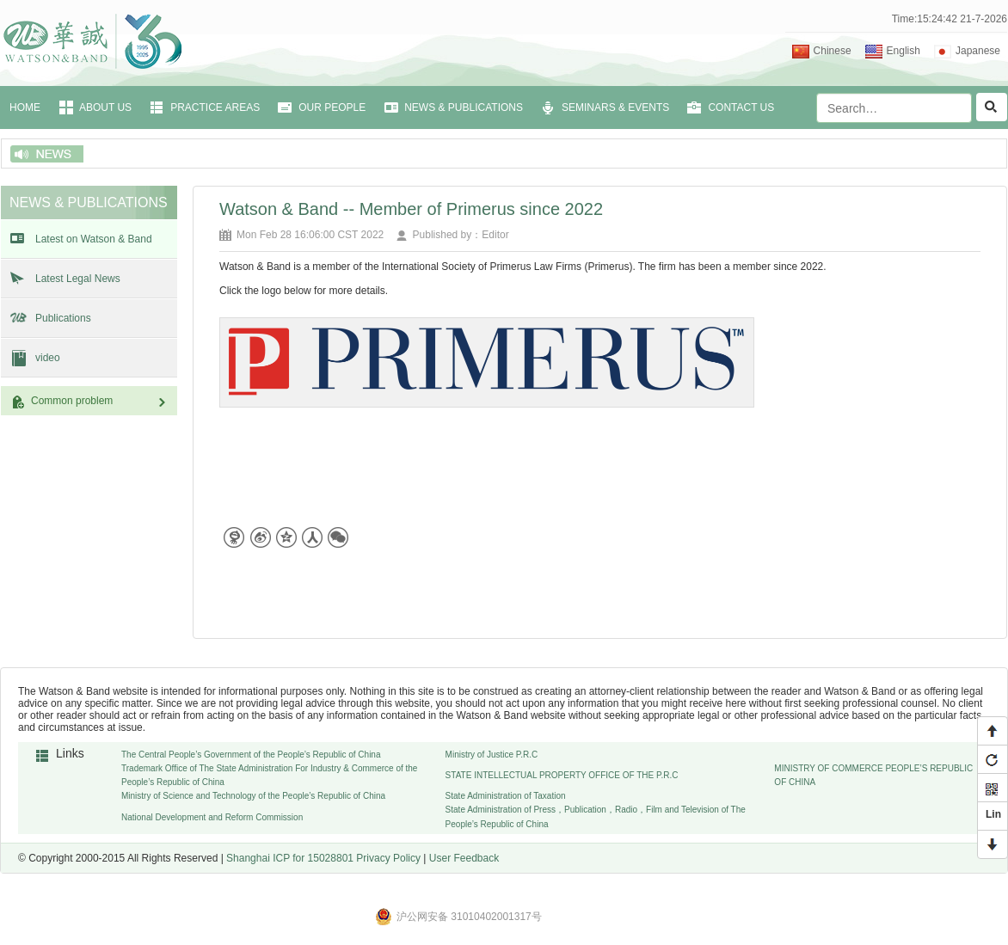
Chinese (832, 51)
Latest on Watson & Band (93, 239)
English (903, 51)
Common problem (100, 401)
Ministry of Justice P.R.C (492, 754)
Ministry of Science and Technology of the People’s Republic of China (253, 796)
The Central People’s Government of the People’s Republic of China (250, 754)
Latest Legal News (77, 279)
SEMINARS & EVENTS (615, 107)
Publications (63, 318)
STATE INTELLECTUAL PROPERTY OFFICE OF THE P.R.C (562, 775)
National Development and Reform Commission (212, 817)
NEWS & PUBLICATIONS (463, 107)
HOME (24, 107)
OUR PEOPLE (332, 107)
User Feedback (464, 858)
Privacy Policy (388, 858)
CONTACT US (741, 107)
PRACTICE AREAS (215, 107)
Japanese (978, 51)
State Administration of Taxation (506, 796)
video (47, 358)
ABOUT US (105, 107)
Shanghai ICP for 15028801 (289, 858)
